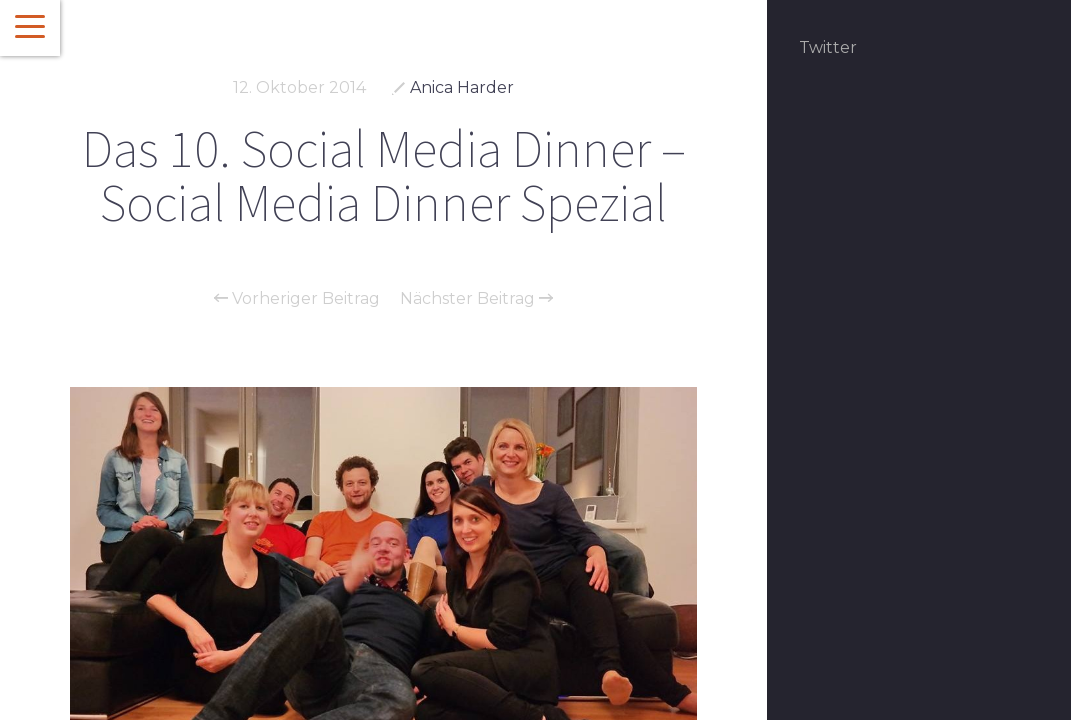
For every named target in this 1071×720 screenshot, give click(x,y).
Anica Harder (462, 87)
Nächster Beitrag (476, 299)
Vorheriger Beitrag (297, 299)
